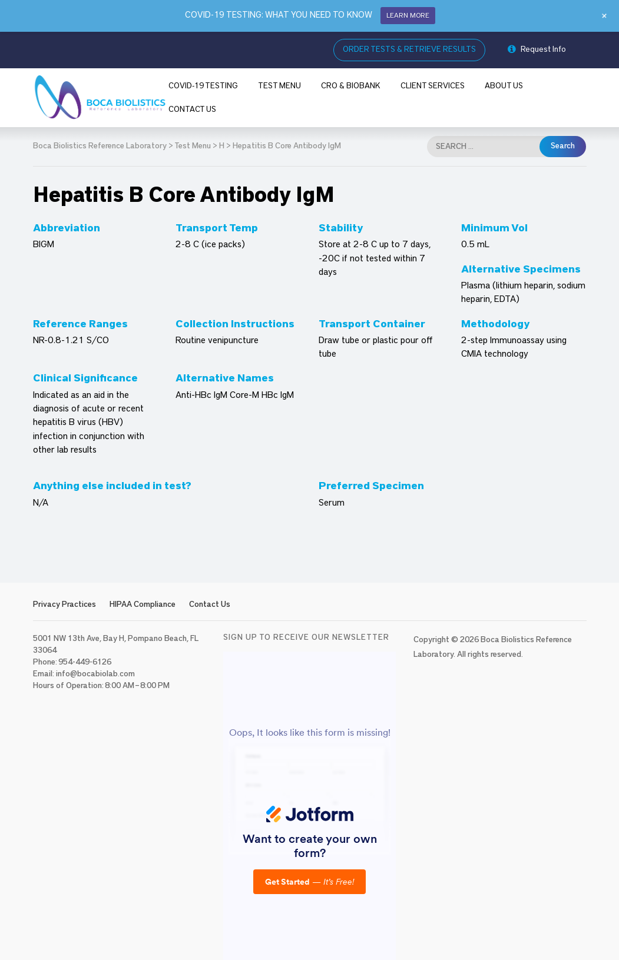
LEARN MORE (407, 15)
